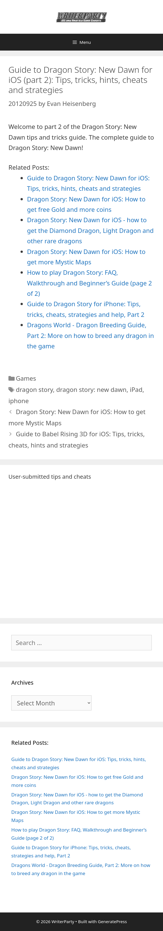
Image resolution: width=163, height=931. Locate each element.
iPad (136, 389)
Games (26, 378)
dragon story (34, 389)
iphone (18, 400)
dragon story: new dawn (91, 389)
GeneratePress (112, 921)
